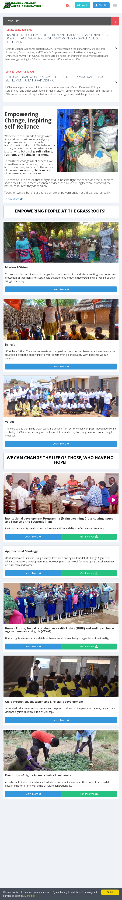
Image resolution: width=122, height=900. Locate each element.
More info (29, 895)
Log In (82, 5)
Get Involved (89, 536)
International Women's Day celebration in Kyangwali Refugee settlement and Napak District (56, 78)
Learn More (13, 199)
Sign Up (101, 5)
